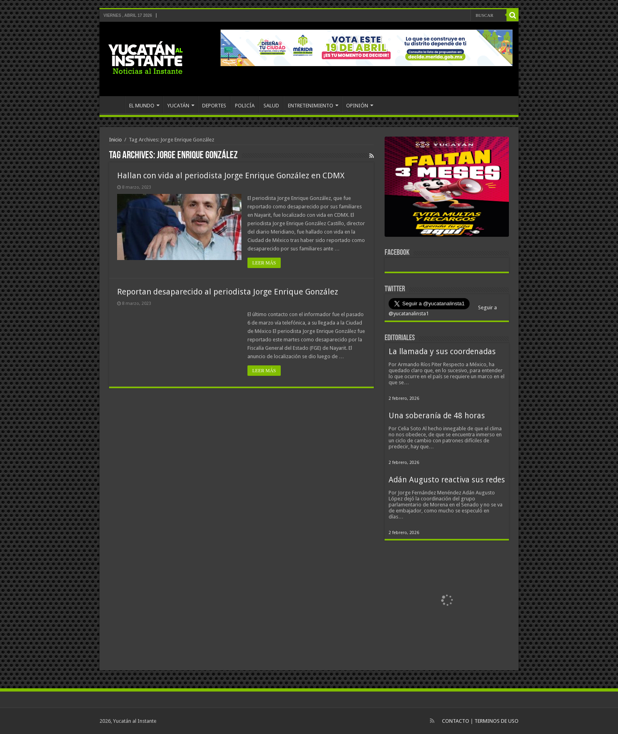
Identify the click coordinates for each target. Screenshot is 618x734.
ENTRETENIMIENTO (310, 106)
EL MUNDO (141, 106)
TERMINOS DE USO (496, 721)
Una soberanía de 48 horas (437, 415)
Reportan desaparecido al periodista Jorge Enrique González (227, 291)
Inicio (115, 140)
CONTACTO (455, 721)
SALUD (271, 106)
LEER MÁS (264, 263)
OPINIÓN (357, 106)
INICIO (113, 104)
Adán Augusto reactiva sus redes (447, 479)
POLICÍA (245, 106)
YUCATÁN (178, 106)
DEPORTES (214, 106)
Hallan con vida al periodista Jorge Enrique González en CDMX (230, 175)
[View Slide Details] (447, 188)
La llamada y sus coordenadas (442, 351)
